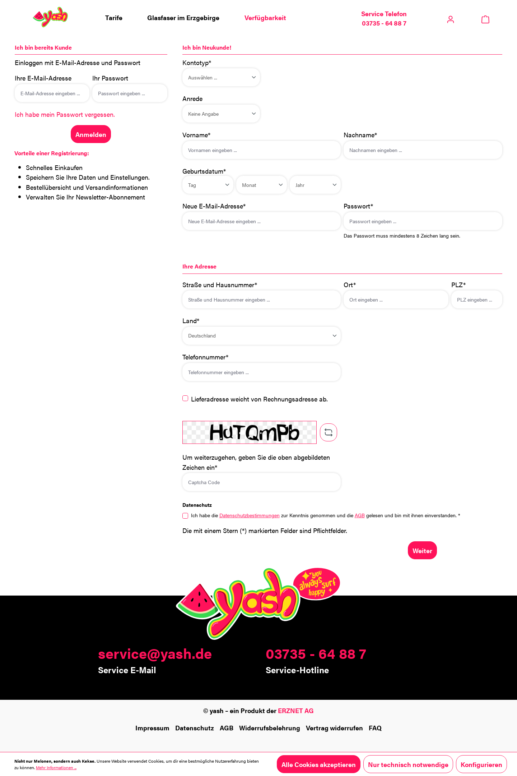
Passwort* (358, 205)
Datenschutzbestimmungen (249, 515)
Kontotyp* (196, 62)
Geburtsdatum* (204, 170)
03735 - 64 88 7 (316, 653)
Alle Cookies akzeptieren (318, 764)
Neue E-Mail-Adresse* (214, 205)
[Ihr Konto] (450, 17)
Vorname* (196, 134)
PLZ (458, 284)
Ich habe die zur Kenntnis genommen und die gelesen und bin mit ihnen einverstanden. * (325, 515)
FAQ (375, 727)
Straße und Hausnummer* (219, 284)
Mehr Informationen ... (56, 767)
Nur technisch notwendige (408, 764)
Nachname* (360, 134)
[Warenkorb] (485, 18)
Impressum (152, 727)
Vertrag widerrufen (334, 727)
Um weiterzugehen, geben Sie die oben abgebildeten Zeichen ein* (256, 462)
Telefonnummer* (205, 356)
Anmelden (90, 134)
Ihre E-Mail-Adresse (43, 77)
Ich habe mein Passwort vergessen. (65, 114)
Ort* (350, 284)
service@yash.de (155, 653)
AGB (360, 515)
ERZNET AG (296, 710)
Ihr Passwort (110, 77)
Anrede (192, 98)
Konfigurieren (481, 764)
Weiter (422, 550)
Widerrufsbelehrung (269, 727)
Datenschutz (194, 727)
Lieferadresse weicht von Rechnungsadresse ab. (259, 398)
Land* (190, 320)
